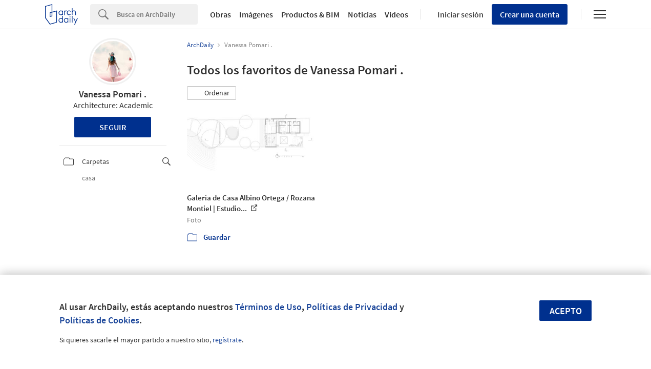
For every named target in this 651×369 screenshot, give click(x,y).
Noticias (362, 14)
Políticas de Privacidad (351, 307)
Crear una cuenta (529, 14)
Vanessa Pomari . (112, 94)
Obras (220, 14)
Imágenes (256, 14)
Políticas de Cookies (99, 320)
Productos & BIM (310, 14)
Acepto (566, 311)
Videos (396, 14)
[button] (211, 93)
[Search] (157, 14)
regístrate (227, 339)
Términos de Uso (268, 307)
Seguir (113, 127)
